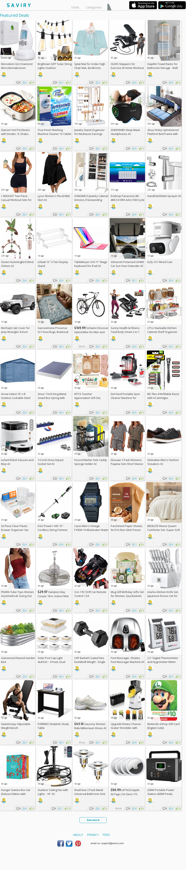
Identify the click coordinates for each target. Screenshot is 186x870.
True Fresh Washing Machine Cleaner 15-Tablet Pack (54, 134)
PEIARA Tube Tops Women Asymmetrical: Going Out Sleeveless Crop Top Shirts (18, 596)
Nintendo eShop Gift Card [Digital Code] (163, 726)
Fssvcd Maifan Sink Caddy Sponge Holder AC (90, 462)
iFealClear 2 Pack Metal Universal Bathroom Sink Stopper (89, 794)
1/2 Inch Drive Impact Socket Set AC (51, 462)
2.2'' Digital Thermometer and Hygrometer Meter (162, 660)
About (78, 835)
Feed (106, 835)
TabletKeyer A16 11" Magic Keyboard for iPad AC (90, 264)
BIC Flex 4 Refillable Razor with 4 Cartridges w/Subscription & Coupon (163, 398)
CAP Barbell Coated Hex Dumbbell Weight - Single (89, 660)
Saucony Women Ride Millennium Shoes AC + (90, 728)
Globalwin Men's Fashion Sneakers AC (163, 462)
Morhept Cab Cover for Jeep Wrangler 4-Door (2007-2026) (15, 332)
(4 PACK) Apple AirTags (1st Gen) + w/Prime (125, 794)
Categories (94, 7)
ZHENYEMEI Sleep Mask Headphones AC (125, 132)
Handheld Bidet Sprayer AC (164, 196)
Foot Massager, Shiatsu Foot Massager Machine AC (128, 660)
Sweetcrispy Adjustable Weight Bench (15, 726)
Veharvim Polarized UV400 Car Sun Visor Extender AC (127, 264)
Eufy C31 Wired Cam (159, 262)
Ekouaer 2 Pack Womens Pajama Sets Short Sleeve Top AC (127, 464)
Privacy (93, 835)
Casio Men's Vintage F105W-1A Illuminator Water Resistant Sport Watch (91, 530)
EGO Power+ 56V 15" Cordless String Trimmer (53, 528)
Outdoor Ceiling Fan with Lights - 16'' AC (53, 792)
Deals (75, 7)
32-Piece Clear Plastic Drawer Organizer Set (14, 528)
